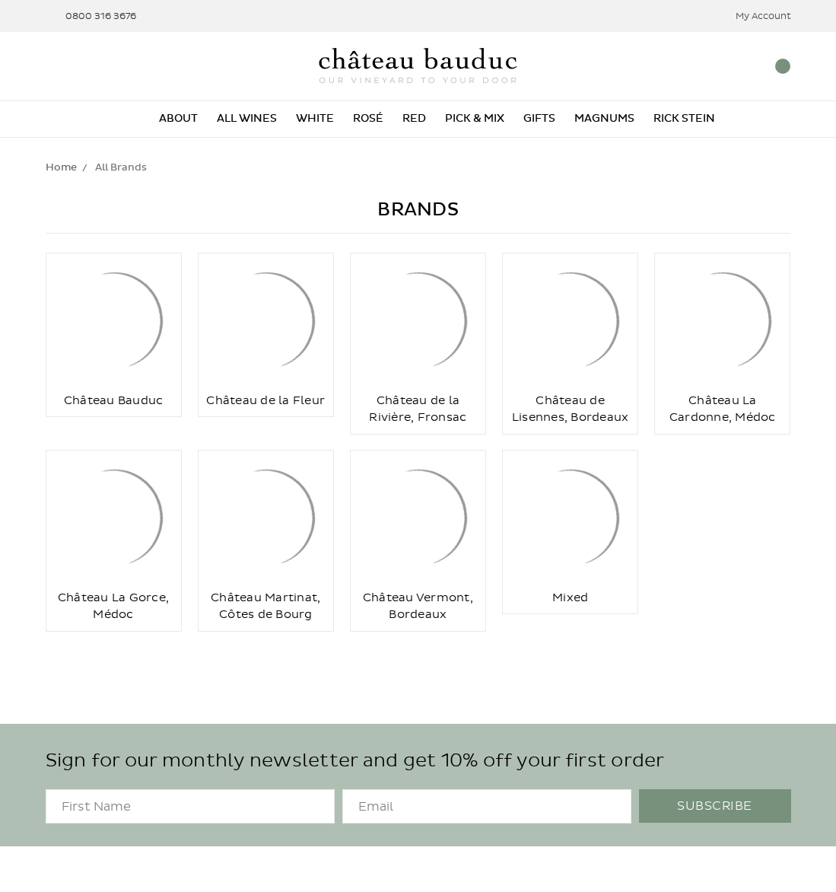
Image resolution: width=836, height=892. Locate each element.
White (315, 118)
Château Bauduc (114, 400)
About (178, 118)
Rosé (368, 118)
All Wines (247, 118)
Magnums (604, 118)
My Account (753, 16)
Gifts (539, 118)
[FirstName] (190, 806)
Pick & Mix (474, 118)
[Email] (486, 806)
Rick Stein (684, 118)
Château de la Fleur (265, 400)
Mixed (570, 597)
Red (414, 118)
